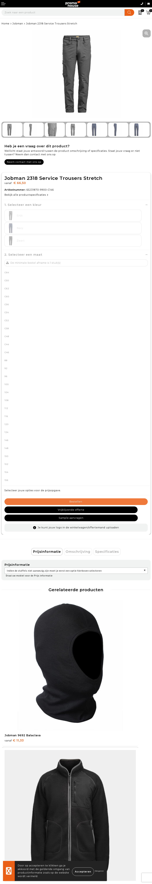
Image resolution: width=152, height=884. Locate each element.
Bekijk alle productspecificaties (26, 194)
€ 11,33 (14, 657)
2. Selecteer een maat (23, 242)
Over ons (83, 771)
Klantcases (84, 792)
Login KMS (8, 850)
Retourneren (10, 836)
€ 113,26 (15, 745)
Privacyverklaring (89, 836)
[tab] (46, 531)
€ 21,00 (89, 745)
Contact (6, 822)
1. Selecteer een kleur (23, 205)
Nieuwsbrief (85, 778)
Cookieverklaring (88, 829)
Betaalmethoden (12, 829)
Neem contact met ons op (24, 162)
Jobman (17, 23)
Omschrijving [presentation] (78, 531)
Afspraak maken (88, 785)
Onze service (10, 843)
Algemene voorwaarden (93, 822)
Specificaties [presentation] (107, 531)
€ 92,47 (89, 657)
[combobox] (63, 12)
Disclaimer (84, 843)
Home (5, 23)
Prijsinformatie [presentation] (47, 531)
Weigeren (99, 871)
